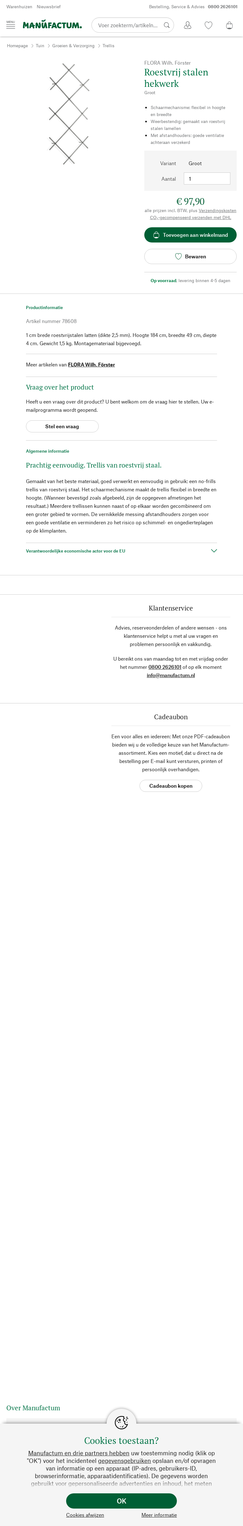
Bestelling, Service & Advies (193, 7)
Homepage (17, 45)
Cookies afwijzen (85, 1515)
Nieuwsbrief (49, 6)
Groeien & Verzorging (73, 45)
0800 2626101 (164, 667)
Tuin (40, 45)
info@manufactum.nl (171, 675)
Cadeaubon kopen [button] (170, 786)
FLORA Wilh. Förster (91, 364)
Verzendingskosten (217, 210)
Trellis (109, 45)
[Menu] (10, 25)
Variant (168, 163)
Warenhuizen (19, 6)
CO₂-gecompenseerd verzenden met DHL (190, 217)
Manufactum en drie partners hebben (78, 1453)
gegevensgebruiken (124, 1460)
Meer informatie (159, 1515)
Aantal (168, 179)
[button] (10, 177)
